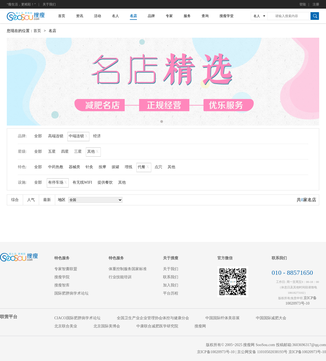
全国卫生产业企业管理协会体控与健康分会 (153, 318)
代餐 (143, 167)
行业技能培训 (120, 277)
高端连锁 (55, 136)
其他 (93, 152)
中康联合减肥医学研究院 (157, 326)
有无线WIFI (82, 182)
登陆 (302, 4)
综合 (15, 200)
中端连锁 (78, 136)
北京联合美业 (65, 326)
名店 (133, 16)
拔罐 (115, 167)
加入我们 (170, 285)
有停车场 (58, 183)
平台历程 (170, 293)
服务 (187, 16)
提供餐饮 (105, 182)
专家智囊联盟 (65, 269)
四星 (65, 151)
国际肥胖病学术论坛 (71, 293)
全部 (38, 136)
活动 (97, 16)
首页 (61, 16)
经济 (97, 136)
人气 (31, 200)
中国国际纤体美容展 (222, 318)
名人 (115, 16)
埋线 (128, 167)
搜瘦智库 (62, 285)
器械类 (74, 167)
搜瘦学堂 (227, 16)
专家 (169, 16)
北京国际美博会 (106, 326)
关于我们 (49, 4)
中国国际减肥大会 (271, 318)
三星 (78, 151)
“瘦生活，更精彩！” (21, 4)
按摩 (102, 167)
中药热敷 (55, 167)
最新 (47, 200)
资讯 (79, 16)
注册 (316, 4)
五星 (52, 151)
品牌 (151, 16)
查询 (205, 16)
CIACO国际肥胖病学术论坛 (77, 318)
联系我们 (170, 277)
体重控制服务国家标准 (128, 269)
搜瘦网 (200, 326)
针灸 (89, 167)
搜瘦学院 (62, 277)
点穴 (158, 167)
